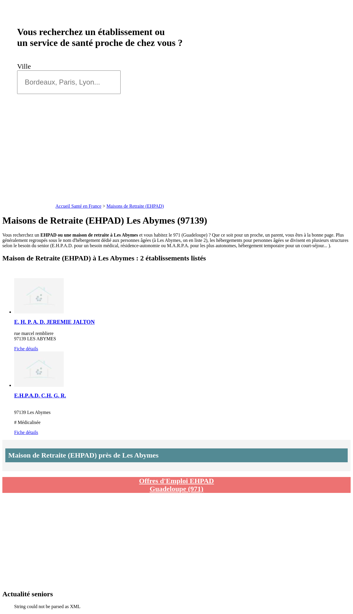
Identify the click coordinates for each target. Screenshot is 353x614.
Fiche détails (26, 348)
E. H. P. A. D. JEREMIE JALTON (54, 322)
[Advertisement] (176, 157)
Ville (26, 66)
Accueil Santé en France (78, 206)
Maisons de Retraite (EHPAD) (135, 206)
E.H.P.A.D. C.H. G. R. (40, 395)
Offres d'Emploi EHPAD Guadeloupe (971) (176, 485)
